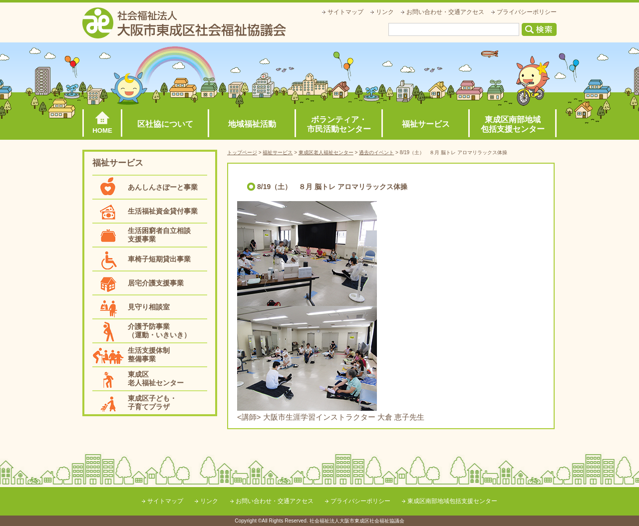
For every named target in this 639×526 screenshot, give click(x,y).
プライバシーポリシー (527, 11)
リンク (385, 11)
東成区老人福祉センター (156, 378)
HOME (102, 130)
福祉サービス (426, 124)
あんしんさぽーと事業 (163, 187)
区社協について (165, 124)
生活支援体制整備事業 (149, 354)
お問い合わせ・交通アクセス (445, 11)
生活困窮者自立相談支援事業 (159, 235)
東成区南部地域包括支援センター (513, 124)
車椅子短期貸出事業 (159, 259)
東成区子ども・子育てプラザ (152, 402)
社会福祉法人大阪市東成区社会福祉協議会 (184, 22)
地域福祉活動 (252, 124)
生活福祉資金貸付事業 (163, 211)
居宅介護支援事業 (156, 283)
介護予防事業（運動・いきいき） (159, 330)
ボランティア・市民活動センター (339, 124)
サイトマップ (345, 11)
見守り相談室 (149, 307)
